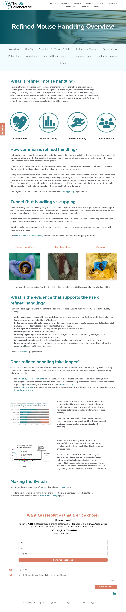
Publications (23, 352)
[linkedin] (114, 593)
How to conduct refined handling (28, 236)
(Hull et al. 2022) (66, 384)
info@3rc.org (68, 192)
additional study (26, 387)
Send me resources (63, 560)
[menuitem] (52, 3)
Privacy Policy (99, 603)
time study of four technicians (31, 379)
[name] (63, 548)
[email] (63, 542)
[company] (63, 553)
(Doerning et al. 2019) (23, 390)
